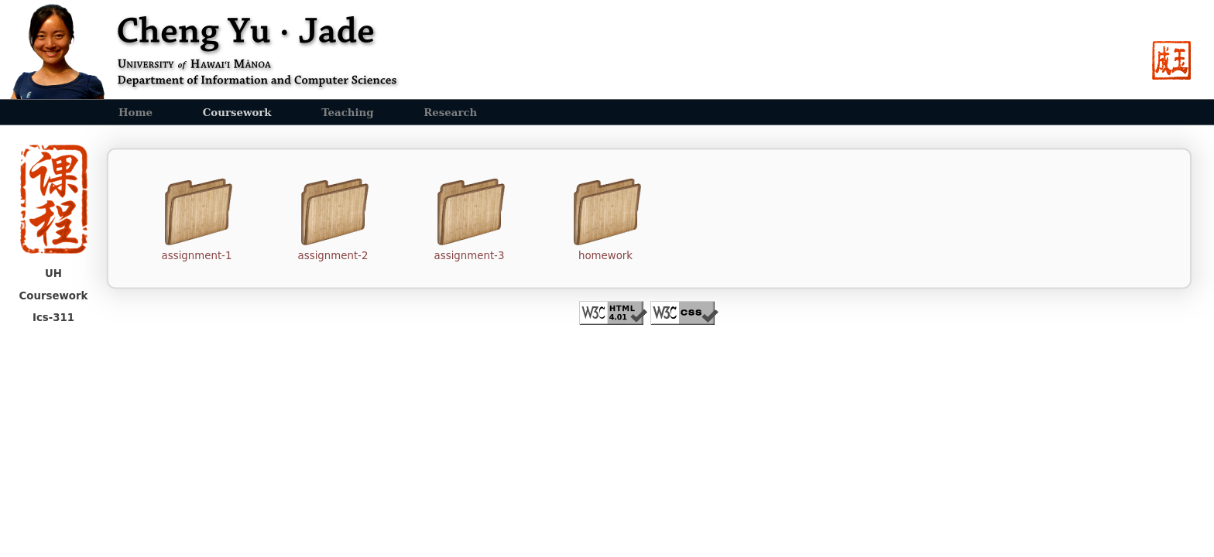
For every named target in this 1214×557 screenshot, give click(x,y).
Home (135, 112)
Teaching (347, 112)
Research (450, 112)
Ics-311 (53, 317)
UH (53, 273)
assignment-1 (197, 255)
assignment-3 (469, 255)
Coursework (237, 112)
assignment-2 (333, 255)
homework (605, 255)
